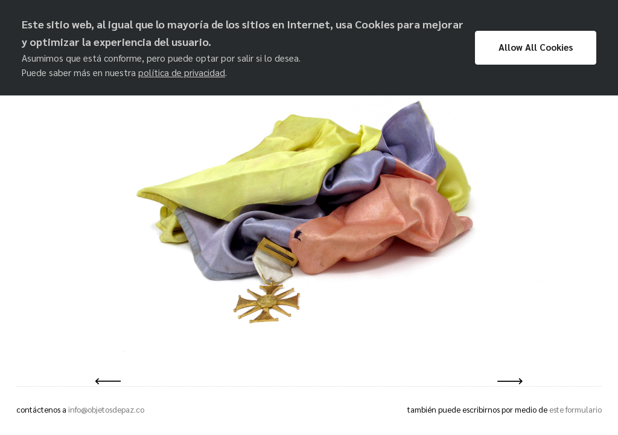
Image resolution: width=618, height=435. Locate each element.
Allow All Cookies (536, 47)
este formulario (575, 409)
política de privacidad (181, 72)
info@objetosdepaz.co (106, 409)
